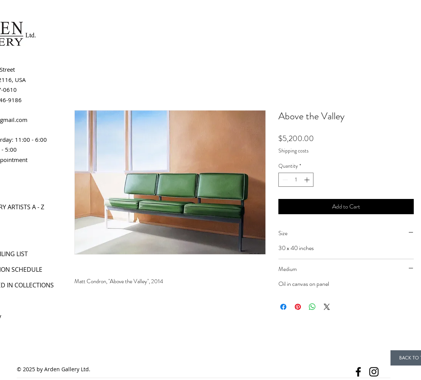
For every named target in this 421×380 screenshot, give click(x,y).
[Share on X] (326, 306)
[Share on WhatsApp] (312, 306)
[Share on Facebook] (283, 306)
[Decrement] (284, 179)
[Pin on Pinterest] (297, 306)
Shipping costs (293, 150)
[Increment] (307, 179)
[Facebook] (358, 372)
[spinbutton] (296, 179)
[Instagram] (374, 372)
